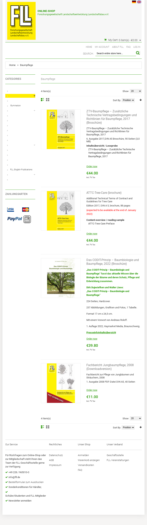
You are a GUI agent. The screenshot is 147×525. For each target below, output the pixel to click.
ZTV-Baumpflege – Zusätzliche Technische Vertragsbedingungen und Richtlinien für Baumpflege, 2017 (111, 153)
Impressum (55, 465)
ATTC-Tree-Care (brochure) (104, 193)
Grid (47, 99)
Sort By (116, 100)
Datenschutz (56, 455)
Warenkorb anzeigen (89, 460)
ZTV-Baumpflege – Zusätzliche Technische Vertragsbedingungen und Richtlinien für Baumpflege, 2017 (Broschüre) (111, 116)
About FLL (118, 47)
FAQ (128, 47)
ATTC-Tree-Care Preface (101, 223)
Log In (136, 47)
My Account (102, 47)
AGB (51, 460)
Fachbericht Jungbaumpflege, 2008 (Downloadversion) (110, 367)
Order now (91, 166)
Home (89, 47)
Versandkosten (86, 465)
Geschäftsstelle (115, 455)
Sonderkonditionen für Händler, (25, 487)
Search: (88, 53)
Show (126, 91)
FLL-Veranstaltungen (118, 460)
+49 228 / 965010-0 (19, 472)
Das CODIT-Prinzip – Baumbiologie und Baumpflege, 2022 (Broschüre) (112, 262)
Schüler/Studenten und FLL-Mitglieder (25, 495)
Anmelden (83, 455)
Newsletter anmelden (20, 500)
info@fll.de (14, 477)
